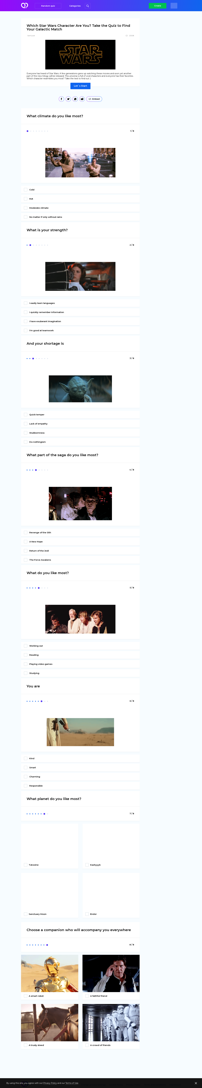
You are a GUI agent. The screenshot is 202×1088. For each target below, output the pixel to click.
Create (157, 5)
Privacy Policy (50, 1083)
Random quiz (48, 6)
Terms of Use (71, 1083)
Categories (75, 6)
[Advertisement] (165, 62)
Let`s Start (80, 86)
